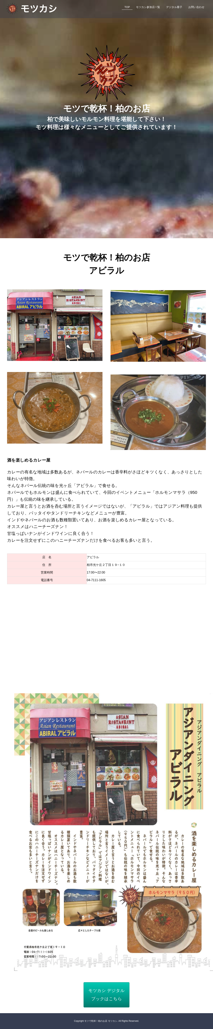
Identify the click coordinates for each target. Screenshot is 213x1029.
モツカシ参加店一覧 (148, 7)
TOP (127, 7)
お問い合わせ (196, 7)
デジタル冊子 (174, 7)
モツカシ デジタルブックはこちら (106, 994)
